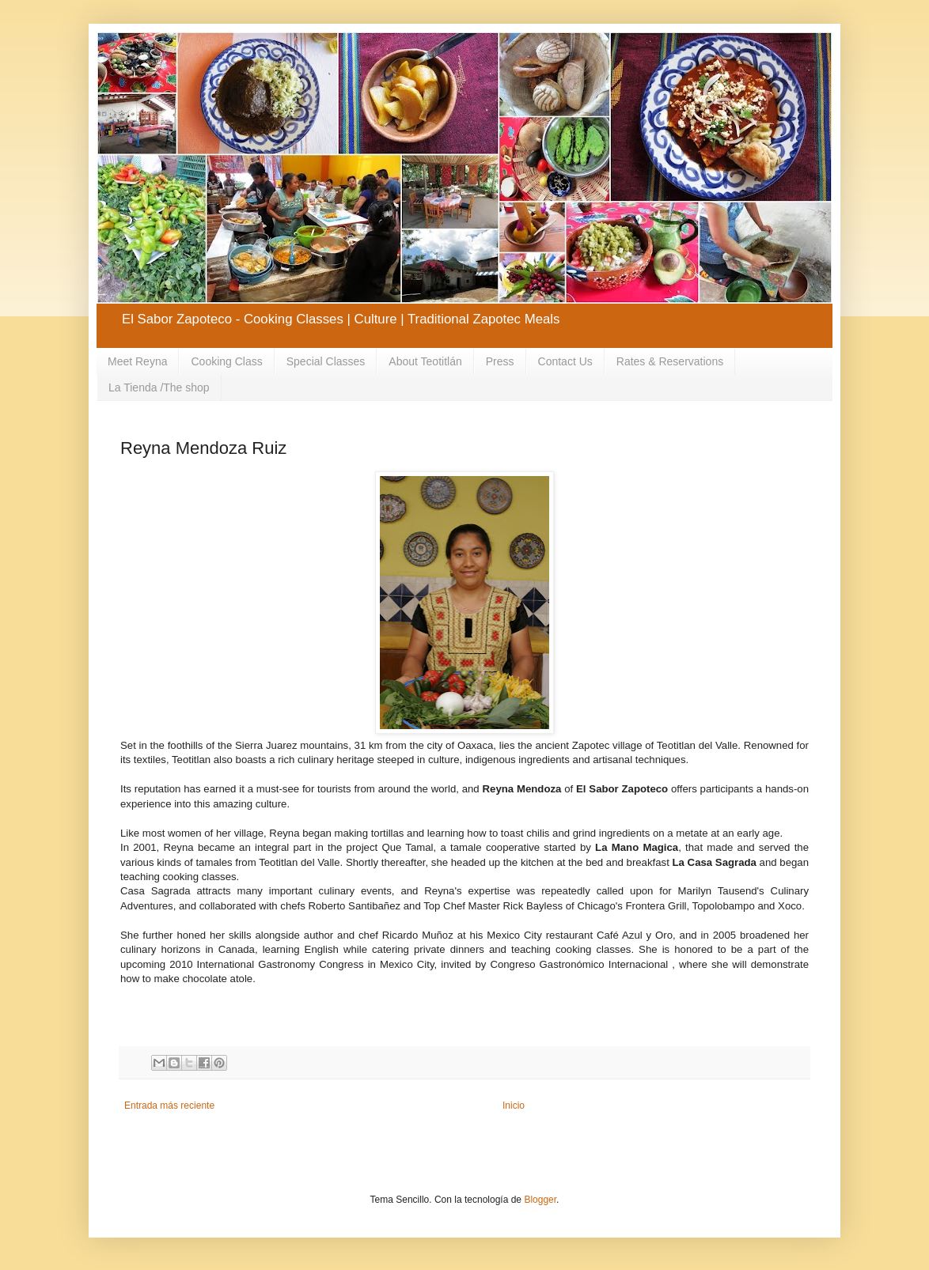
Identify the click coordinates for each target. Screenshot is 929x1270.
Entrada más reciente (169, 1105)
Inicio (513, 1105)
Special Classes (326, 361)
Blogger (540, 1199)
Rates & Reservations (669, 361)
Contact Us (565, 361)
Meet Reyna (137, 361)
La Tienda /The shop (159, 387)
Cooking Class (226, 361)
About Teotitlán (425, 361)
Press (500, 361)
